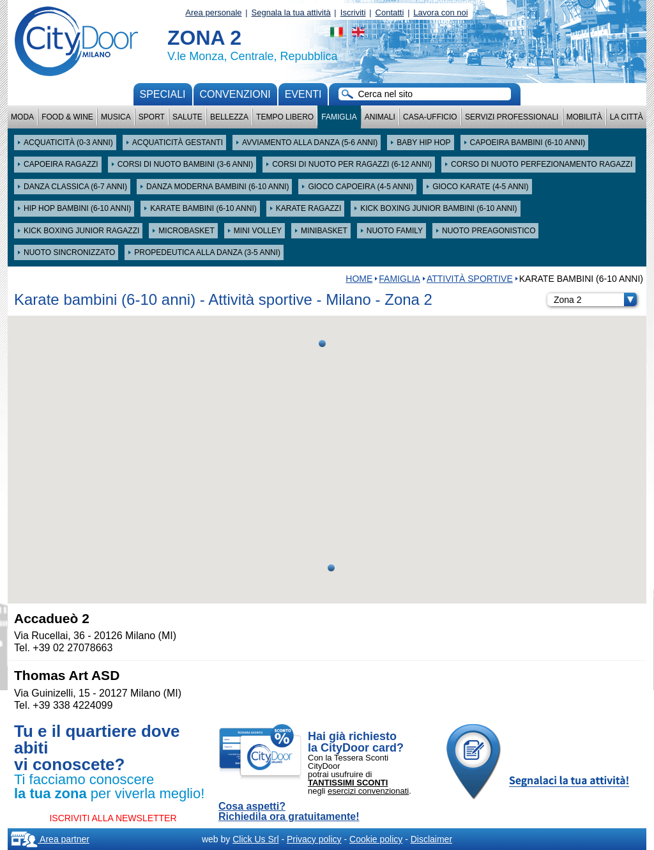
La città (626, 116)
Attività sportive (470, 279)
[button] (322, 343)
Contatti (390, 12)
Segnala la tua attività (291, 12)
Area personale (213, 12)
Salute (187, 116)
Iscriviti (353, 12)
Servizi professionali (511, 116)
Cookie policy (375, 839)
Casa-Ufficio (430, 116)
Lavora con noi (440, 12)
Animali (380, 116)
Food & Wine (67, 116)
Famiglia (338, 116)
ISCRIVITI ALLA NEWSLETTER (112, 818)
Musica (116, 116)
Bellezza (229, 116)
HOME (359, 279)
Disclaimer (431, 839)
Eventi (303, 94)
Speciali (163, 94)
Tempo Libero (285, 116)
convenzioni (235, 94)
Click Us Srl (255, 839)
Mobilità (584, 116)
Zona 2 (595, 299)
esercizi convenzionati (368, 791)
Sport (152, 116)
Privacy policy (314, 839)
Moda (22, 116)
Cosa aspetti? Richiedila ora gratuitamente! (289, 811)
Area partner (50, 839)
